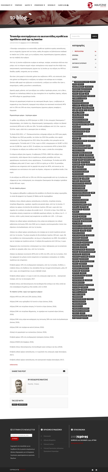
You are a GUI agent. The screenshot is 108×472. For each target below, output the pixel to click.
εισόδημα (84, 256)
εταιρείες (76, 261)
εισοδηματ (85, 254)
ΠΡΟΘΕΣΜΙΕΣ (77, 178)
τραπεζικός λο (77, 306)
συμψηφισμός (78, 100)
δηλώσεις (83, 247)
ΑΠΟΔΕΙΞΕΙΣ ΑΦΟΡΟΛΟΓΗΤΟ (81, 129)
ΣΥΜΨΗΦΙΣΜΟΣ (85, 181)
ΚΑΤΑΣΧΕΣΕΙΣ (89, 155)
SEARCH (94, 36)
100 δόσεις (84, 105)
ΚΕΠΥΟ (75, 159)
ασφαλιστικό (77, 242)
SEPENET (91, 110)
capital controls (78, 115)
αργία (89, 230)
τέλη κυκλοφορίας (79, 301)
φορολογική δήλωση (80, 315)
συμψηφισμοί (77, 296)
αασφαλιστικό (77, 209)
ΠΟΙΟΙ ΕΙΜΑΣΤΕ (6, 5)
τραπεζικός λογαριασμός (81, 311)
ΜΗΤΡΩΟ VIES (85, 162)
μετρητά (75, 273)
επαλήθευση (84, 259)
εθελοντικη (77, 254)
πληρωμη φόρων (78, 285)
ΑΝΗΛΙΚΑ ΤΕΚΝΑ (84, 124)
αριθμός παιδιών (78, 233)
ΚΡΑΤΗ (80, 159)
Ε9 (79, 138)
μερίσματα (76, 270)
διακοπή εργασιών (79, 249)
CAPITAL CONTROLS (87, 108)
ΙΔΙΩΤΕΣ (28, 5)
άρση (74, 84)
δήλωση (75, 247)
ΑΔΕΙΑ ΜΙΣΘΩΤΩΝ (78, 117)
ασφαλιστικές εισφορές (80, 240)
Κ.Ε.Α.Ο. (81, 155)
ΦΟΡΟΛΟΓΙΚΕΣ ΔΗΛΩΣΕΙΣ (80, 200)
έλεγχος (80, 84)
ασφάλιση (76, 237)
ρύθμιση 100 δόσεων (79, 98)
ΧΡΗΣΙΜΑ (51, 5)
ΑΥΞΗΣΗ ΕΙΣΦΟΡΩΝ (78, 131)
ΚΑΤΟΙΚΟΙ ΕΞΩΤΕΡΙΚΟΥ (84, 63)
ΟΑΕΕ (74, 167)
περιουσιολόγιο (78, 277)
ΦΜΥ (92, 193)
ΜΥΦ (83, 164)
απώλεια (83, 230)
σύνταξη (90, 299)
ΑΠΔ (92, 124)
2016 (91, 105)
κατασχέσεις (77, 266)
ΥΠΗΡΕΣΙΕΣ (18, 5)
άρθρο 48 (76, 207)
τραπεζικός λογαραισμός (81, 308)
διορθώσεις (90, 249)
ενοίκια (91, 256)
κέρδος (75, 263)
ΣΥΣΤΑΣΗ (88, 183)
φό (74, 318)
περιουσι (88, 275)
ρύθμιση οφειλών (79, 294)
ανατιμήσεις (23, 404)
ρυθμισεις (76, 289)
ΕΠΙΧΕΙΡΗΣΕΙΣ (39, 5)
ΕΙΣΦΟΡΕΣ (91, 141)
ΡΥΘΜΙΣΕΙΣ (85, 178)
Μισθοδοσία (90, 164)
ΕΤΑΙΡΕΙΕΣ (84, 67)
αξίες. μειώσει (77, 223)
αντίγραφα (76, 221)
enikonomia (14, 364)
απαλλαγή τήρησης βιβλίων (82, 226)
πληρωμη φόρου (78, 282)
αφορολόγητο (86, 89)
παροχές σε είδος (78, 275)
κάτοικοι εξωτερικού (87, 261)
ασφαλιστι (84, 237)
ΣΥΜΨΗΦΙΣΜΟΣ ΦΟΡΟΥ (82, 82)
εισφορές (76, 256)
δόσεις (75, 252)
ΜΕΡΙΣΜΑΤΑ (76, 162)
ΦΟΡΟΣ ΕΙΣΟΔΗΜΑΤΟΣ (79, 204)
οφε (87, 93)
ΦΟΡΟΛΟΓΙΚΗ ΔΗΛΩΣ (79, 202)
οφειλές (83, 273)
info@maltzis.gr (77, 443)
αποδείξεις (89, 86)
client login (63, 5)
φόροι (15, 404)
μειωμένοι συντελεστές (80, 268)
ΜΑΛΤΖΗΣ (22, 469)
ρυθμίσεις (91, 96)
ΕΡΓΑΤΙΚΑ (84, 55)
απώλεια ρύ (76, 89)
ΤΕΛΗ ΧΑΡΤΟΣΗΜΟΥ (78, 188)
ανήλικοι (83, 216)
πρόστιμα (76, 287)
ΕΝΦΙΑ (88, 145)
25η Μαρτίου (77, 108)
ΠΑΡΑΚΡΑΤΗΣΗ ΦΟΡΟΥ (79, 169)
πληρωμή (88, 280)
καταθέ (81, 93)
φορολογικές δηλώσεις (80, 103)
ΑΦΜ (87, 131)
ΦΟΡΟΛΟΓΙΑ (76, 197)
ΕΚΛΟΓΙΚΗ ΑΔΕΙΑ (77, 143)
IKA (77, 110)
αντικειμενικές (86, 221)
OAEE (81, 110)
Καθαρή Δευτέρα (89, 159)
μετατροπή (85, 270)
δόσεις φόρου (77, 91)
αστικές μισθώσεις (79, 235)
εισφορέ (86, 91)
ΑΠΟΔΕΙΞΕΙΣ (76, 126)
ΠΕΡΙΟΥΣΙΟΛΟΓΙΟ (78, 174)
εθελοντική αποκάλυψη (87, 252)
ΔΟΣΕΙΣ (75, 138)
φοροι (82, 313)
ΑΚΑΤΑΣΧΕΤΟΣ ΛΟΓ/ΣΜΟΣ (80, 119)
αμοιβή (75, 216)
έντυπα (83, 207)
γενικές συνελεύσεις (79, 244)
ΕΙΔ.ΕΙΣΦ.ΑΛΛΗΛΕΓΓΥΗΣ (80, 141)
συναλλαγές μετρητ (79, 299)
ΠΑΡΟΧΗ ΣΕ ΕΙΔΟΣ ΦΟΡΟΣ (80, 171)
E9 (73, 110)
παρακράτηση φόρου (79, 96)
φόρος (85, 318)
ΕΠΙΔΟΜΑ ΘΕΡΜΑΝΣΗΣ (79, 148)
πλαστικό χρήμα (78, 280)
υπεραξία (76, 313)
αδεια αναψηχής (78, 86)
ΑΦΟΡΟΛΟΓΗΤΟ (77, 133)
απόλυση (76, 230)
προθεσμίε (89, 285)
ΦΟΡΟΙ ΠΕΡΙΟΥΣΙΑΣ (84, 195)
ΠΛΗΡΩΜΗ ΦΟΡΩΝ (78, 176)
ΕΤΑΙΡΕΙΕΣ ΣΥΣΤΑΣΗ (78, 150)
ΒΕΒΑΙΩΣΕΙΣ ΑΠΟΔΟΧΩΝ (80, 136)
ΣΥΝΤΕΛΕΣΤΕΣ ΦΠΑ (78, 183)
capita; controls (78, 112)
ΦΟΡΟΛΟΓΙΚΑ (35, 42)
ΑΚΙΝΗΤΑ (75, 124)
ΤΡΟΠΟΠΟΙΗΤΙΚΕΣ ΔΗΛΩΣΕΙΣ (81, 193)
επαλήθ (75, 259)
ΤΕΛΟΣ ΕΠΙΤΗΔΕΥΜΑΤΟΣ (80, 190)
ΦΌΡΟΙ (93, 82)
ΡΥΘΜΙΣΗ (75, 181)
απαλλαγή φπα (77, 228)
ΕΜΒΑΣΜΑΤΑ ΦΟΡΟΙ (78, 145)
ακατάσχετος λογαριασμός (81, 214)
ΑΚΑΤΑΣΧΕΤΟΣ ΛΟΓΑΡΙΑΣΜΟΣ (81, 122)
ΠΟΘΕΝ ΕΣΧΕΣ (90, 176)
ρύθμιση (91, 289)
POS (86, 110)
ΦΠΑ (89, 204)
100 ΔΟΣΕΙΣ (76, 105)
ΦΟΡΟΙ (75, 195)
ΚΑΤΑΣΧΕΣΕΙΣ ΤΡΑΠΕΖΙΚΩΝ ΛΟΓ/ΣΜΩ (83, 157)
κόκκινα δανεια (87, 266)
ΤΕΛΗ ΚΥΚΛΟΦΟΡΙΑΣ (79, 185)
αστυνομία (90, 235)
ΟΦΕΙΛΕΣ (80, 167)
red (87, 115)
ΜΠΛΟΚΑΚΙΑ (76, 164)
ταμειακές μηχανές (79, 303)
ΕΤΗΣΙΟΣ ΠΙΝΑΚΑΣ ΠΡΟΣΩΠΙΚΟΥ (82, 152)
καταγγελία (83, 263)
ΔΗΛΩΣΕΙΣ (92, 136)
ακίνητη (75, 211)
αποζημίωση (88, 228)
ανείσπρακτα (87, 218)
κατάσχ (75, 93)
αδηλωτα (86, 209)
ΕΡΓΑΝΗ (90, 148)
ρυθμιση (83, 289)
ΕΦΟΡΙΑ (75, 155)
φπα (90, 315)
